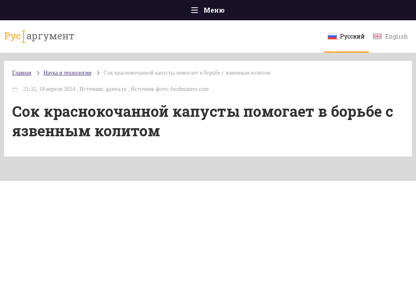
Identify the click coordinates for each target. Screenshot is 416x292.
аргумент (39, 36)
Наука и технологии (67, 73)
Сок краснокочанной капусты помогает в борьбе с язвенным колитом (187, 73)
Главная (21, 73)
